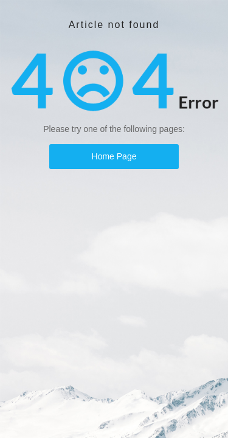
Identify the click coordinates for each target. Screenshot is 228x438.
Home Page (114, 156)
